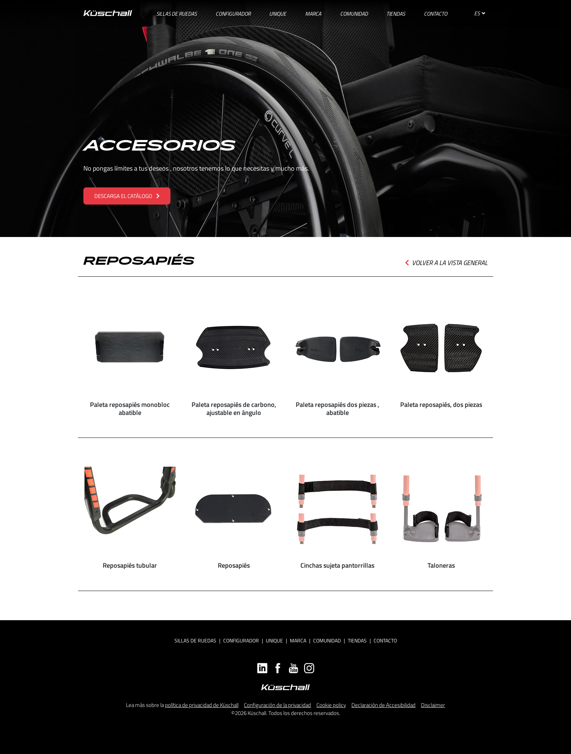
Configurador (241, 640)
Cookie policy (331, 705)
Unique (274, 640)
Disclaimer (433, 705)
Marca (298, 640)
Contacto (385, 640)
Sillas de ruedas (195, 640)
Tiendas (357, 640)
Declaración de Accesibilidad (383, 705)
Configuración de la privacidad (277, 705)
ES (479, 13)
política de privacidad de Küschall (202, 705)
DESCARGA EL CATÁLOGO (127, 196)
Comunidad (327, 640)
